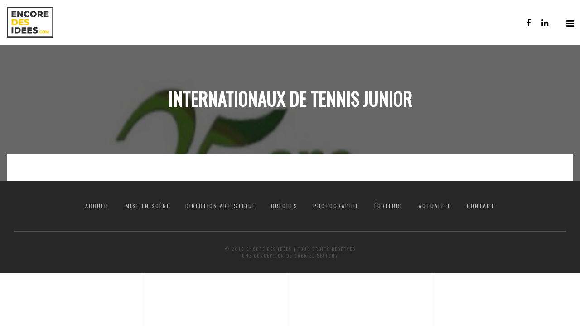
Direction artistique (220, 206)
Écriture (388, 206)
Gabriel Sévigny (316, 255)
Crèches (284, 206)
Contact (481, 206)
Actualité (435, 206)
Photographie (336, 206)
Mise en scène (148, 206)
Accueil (97, 206)
